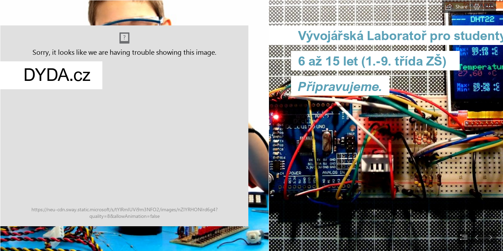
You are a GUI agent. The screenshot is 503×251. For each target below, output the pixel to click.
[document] (251, 125)
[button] (456, 6)
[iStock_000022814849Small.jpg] (134, 125)
